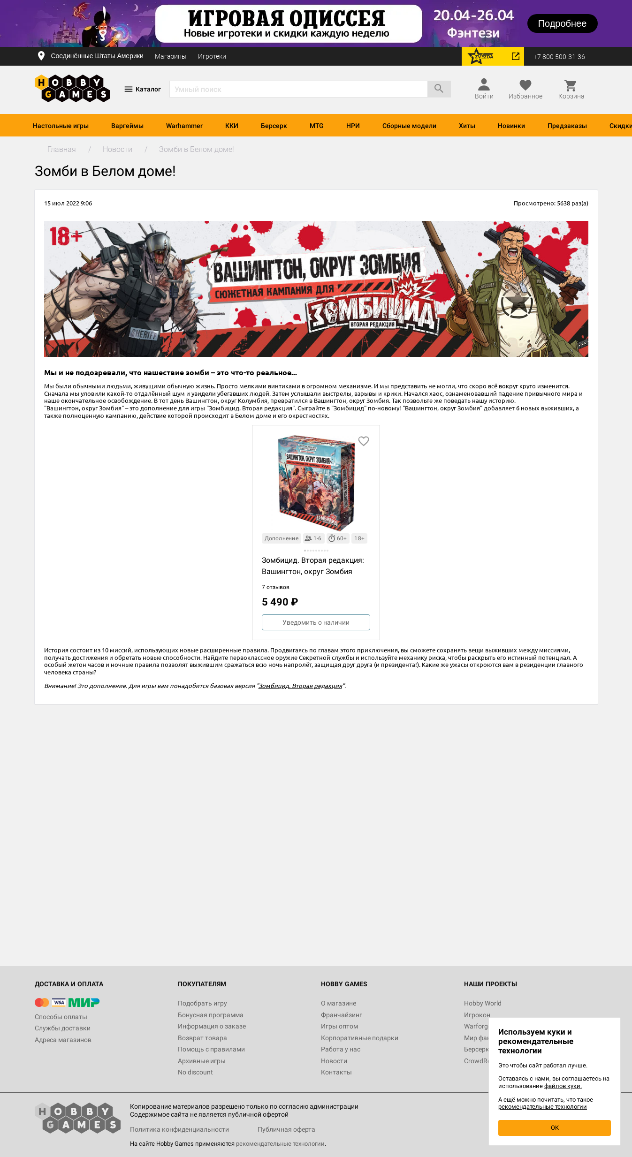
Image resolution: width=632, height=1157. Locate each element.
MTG (317, 125)
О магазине (338, 1003)
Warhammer (184, 125)
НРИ (353, 125)
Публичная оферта (286, 1129)
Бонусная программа (211, 1015)
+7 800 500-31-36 (559, 56)
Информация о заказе (212, 1026)
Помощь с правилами (211, 1049)
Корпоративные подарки (359, 1038)
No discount (195, 1072)
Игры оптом (339, 1026)
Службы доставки (63, 1028)
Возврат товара (202, 1038)
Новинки (511, 125)
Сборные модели (409, 125)
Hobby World (483, 1003)
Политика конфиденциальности (179, 1129)
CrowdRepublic (486, 1061)
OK (555, 1127)
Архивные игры (202, 1061)
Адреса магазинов (63, 1040)
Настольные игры (61, 125)
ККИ (231, 125)
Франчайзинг (341, 1015)
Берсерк (274, 125)
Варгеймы (127, 125)
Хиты (467, 125)
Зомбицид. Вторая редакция (300, 685)
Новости (334, 1061)
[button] (305, 550)
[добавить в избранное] (363, 441)
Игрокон (477, 1015)
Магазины (171, 56)
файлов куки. (563, 1085)
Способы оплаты (61, 1017)
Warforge (477, 1026)
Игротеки (212, 56)
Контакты (336, 1072)
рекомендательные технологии (280, 1143)
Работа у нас (340, 1049)
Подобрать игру (202, 1003)
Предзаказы (567, 125)
